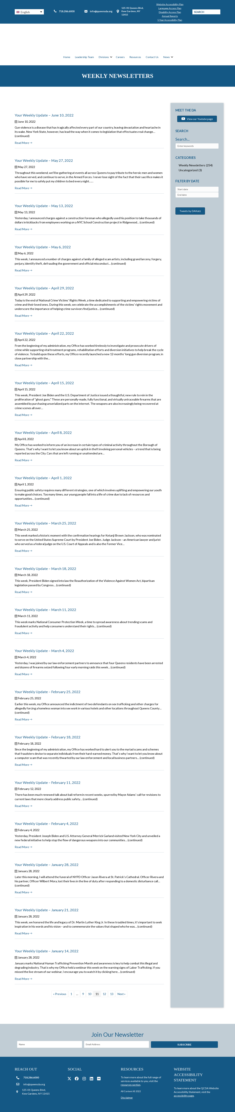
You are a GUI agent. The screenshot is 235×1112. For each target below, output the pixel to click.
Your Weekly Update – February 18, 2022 (47, 737)
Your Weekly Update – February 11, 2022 (47, 782)
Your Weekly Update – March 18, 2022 (45, 568)
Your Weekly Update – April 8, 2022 (43, 432)
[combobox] (197, 189)
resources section (130, 1084)
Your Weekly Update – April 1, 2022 (43, 478)
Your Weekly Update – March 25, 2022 (45, 523)
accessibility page (184, 1095)
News (166, 56)
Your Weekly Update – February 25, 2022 (47, 692)
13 (111, 994)
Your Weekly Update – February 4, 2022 (46, 823)
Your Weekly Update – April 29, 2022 (44, 288)
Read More (23, 143)
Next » (121, 994)
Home (66, 56)
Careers (120, 56)
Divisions (104, 56)
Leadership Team (84, 56)
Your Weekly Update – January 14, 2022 (46, 951)
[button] (29, 11)
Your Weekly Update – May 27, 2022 (44, 160)
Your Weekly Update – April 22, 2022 (44, 333)
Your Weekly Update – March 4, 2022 (44, 650)
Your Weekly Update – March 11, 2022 (45, 609)
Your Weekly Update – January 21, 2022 (46, 910)
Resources (135, 56)
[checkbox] (197, 165)
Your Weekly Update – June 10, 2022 (44, 115)
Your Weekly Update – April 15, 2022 (44, 383)
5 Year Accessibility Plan (169, 19)
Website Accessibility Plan (169, 4)
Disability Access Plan (170, 11)
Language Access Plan (169, 8)
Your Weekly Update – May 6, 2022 (43, 247)
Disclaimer (127, 1097)
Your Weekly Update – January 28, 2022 (46, 864)
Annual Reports (170, 15)
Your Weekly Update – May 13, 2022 (44, 206)
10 (89, 994)
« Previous (59, 994)
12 (104, 994)
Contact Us (152, 56)
